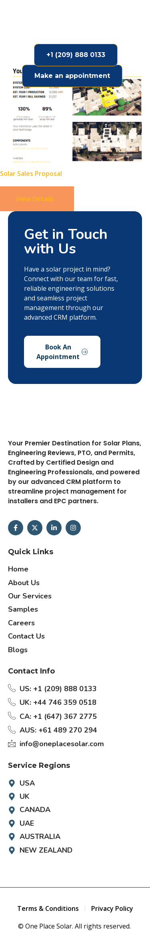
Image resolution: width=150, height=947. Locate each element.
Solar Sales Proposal (31, 173)
